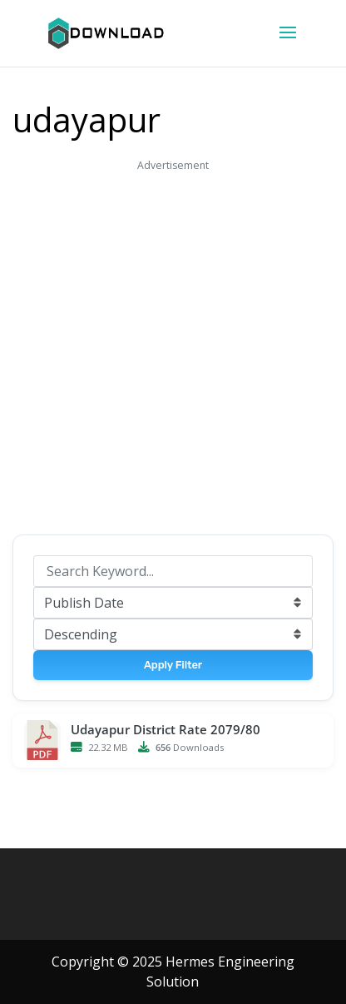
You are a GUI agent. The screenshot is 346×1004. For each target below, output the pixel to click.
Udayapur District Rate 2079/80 (165, 730)
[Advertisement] (173, 349)
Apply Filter (173, 665)
